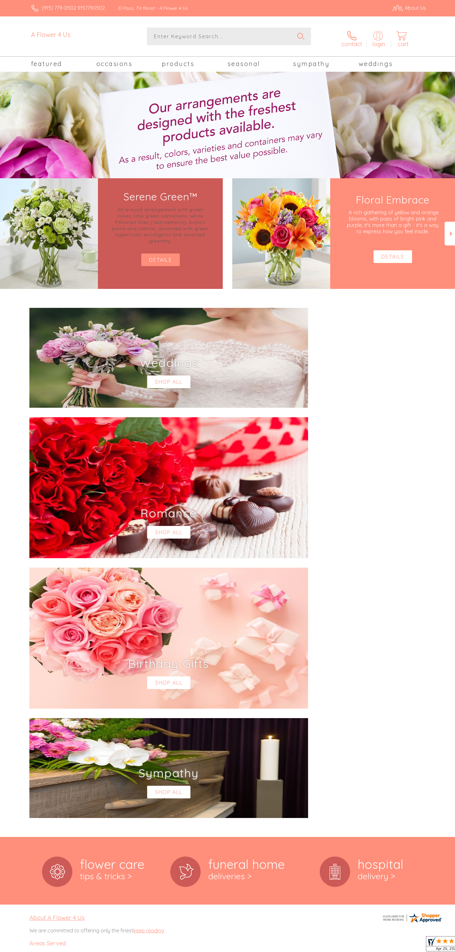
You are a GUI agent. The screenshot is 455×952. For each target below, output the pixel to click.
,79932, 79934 (58, 776)
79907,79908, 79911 (50, 751)
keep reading (148, 667)
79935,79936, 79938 (51, 782)
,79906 (65, 744)
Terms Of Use (287, 945)
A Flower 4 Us (50, 35)
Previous (5, 230)
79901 (36, 727)
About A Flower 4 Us (57, 654)
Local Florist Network (370, 945)
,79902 (50, 727)
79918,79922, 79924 (51, 763)
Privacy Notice (325, 945)
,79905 (50, 744)
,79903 (65, 727)
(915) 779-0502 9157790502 (73, 8)
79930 (36, 776)
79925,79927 (43, 770)
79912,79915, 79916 (50, 757)
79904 (36, 744)
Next (450, 230)
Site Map (409, 945)
